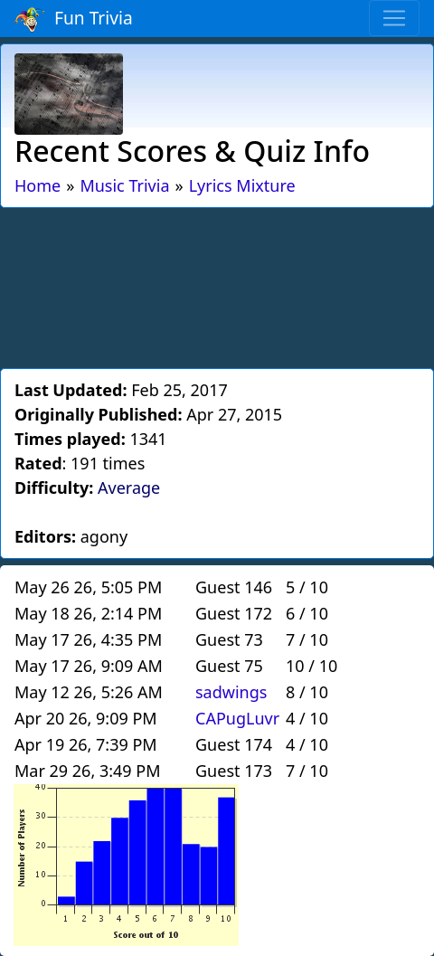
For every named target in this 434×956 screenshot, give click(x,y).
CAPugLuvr (237, 718)
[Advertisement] (217, 285)
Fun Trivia (73, 19)
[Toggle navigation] (394, 18)
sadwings (231, 692)
